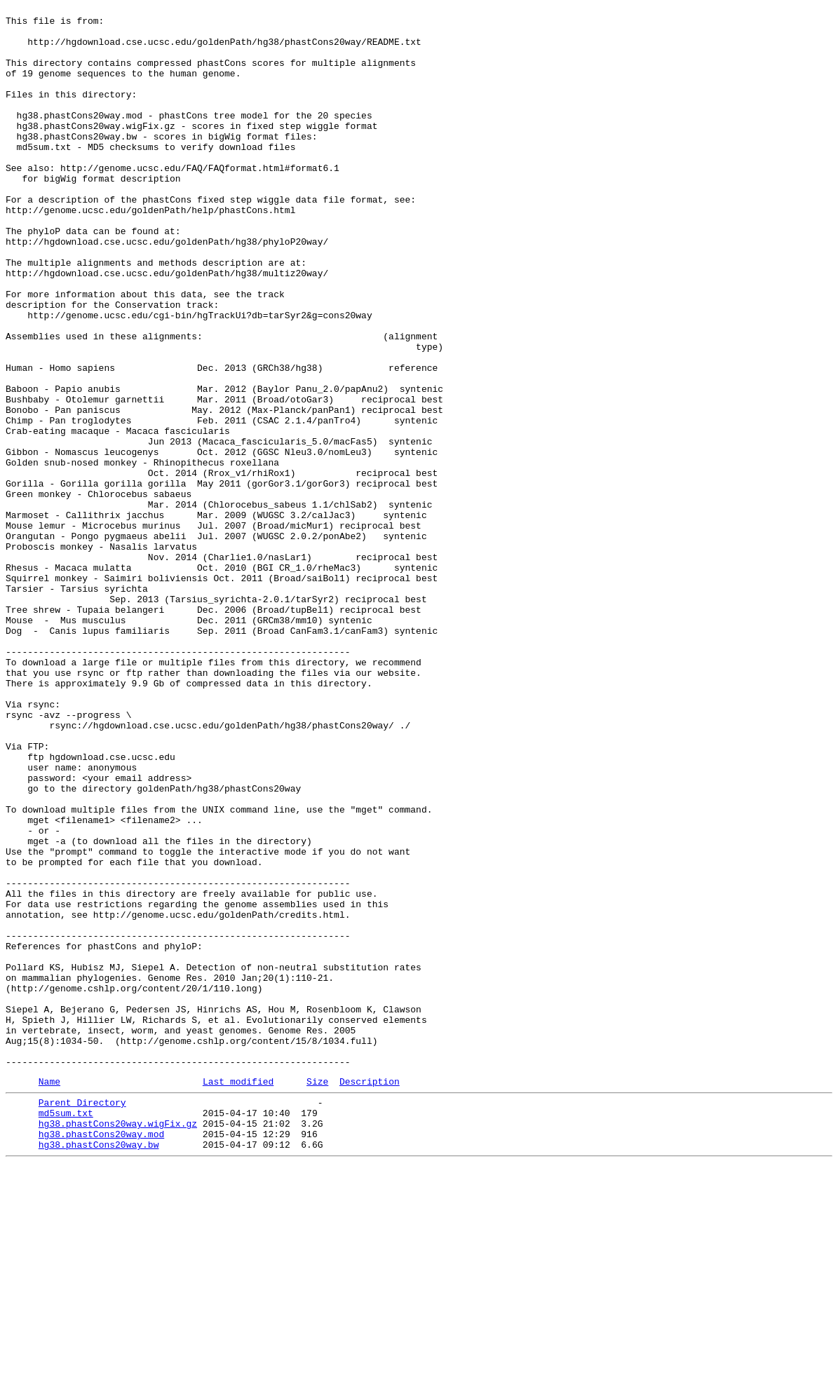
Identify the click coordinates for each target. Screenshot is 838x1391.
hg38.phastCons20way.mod (101, 1356)
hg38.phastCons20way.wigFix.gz (118, 1344)
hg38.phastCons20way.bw (99, 1369)
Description (369, 1295)
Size (317, 1295)
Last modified (238, 1295)
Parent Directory (82, 1318)
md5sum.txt (66, 1331)
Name (49, 1295)
